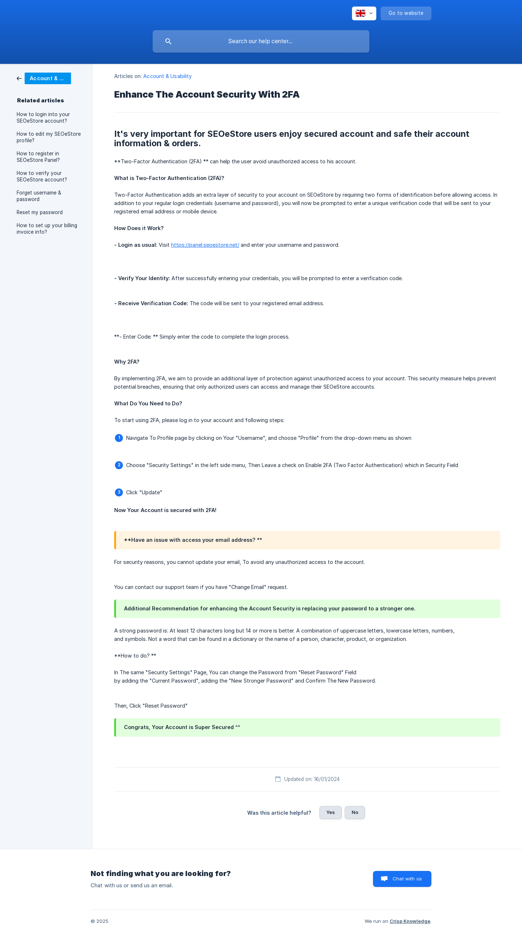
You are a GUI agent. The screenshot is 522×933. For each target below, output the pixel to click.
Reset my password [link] (40, 212)
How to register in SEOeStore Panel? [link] (38, 157)
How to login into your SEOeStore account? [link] (43, 117)
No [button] (355, 812)
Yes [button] (330, 812)
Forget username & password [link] (39, 196)
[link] (44, 77)
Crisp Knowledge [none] (410, 921)
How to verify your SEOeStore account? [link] (42, 176)
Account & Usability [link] (167, 76)
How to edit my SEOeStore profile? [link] (49, 137)
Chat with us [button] (407, 878)
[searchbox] (261, 41)
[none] (364, 13)
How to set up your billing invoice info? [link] (47, 228)
